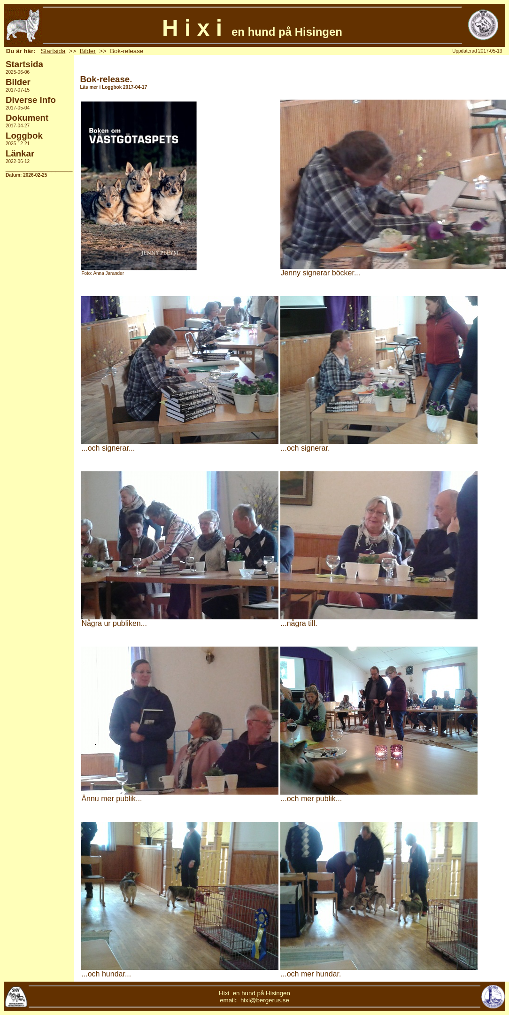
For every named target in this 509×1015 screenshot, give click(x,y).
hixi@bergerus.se (264, 1000)
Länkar (20, 153)
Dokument (27, 118)
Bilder (88, 51)
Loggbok (24, 136)
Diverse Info (31, 100)
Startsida (53, 51)
